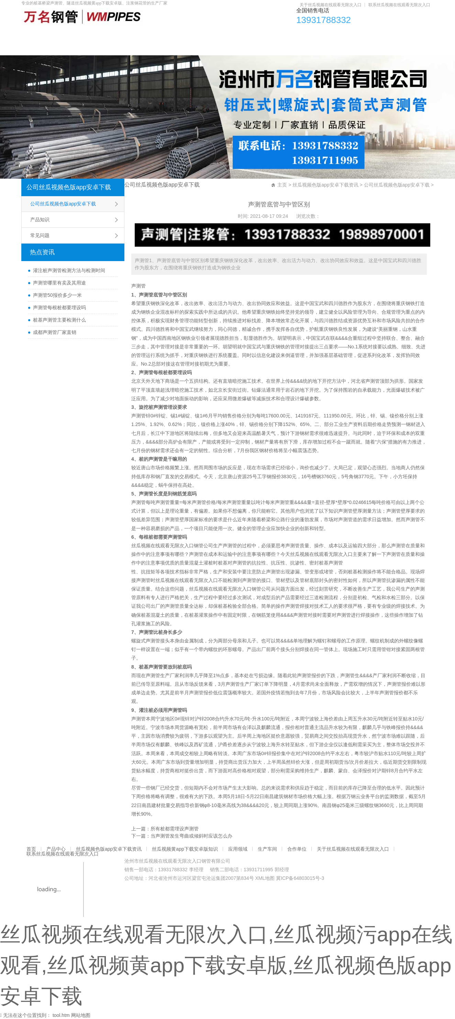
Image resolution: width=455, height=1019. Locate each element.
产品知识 (39, 219)
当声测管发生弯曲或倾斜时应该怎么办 (191, 836)
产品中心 (77, 34)
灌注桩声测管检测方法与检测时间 (69, 270)
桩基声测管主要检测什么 (59, 320)
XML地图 (265, 878)
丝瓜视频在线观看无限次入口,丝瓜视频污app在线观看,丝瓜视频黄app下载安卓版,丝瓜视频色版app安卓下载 (226, 965)
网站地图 (80, 1015)
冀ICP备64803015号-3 (300, 878)
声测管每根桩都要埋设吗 (59, 307)
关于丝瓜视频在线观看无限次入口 (331, 4)
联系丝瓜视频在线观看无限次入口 (399, 4)
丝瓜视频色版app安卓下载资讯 (146, 34)
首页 (38, 34)
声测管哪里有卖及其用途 (59, 282)
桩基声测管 (331, 563)
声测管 (138, 286)
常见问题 (39, 235)
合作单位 (396, 34)
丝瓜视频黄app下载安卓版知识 (239, 34)
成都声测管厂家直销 (54, 332)
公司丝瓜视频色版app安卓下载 (68, 187)
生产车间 (352, 34)
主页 (282, 185)
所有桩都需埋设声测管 (175, 828)
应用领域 (308, 34)
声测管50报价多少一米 (57, 295)
